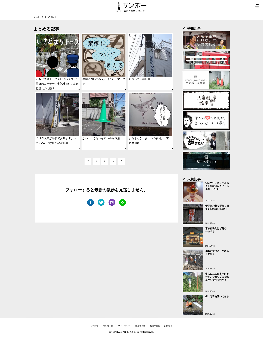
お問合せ (168, 326)
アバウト (95, 326)
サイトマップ (124, 326)
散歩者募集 (140, 326)
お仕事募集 (155, 326)
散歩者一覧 (108, 326)
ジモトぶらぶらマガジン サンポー (131, 7)
